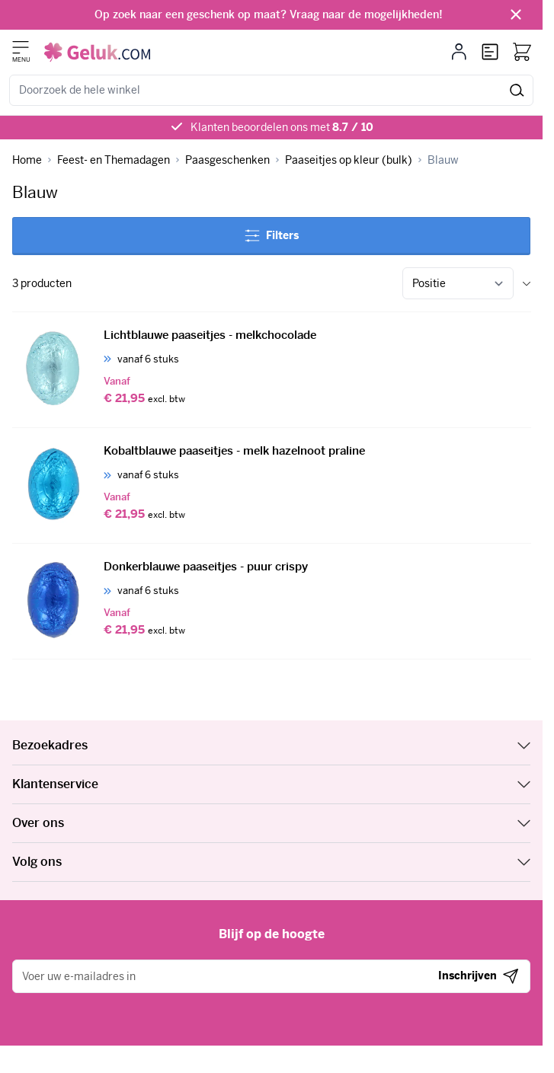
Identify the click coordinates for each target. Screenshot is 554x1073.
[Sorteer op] (458, 283)
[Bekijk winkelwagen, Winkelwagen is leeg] (522, 51)
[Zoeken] (517, 90)
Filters (272, 235)
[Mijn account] (459, 51)
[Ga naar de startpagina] (97, 52)
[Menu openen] (20, 47)
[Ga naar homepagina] (27, 160)
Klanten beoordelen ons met (282, 127)
